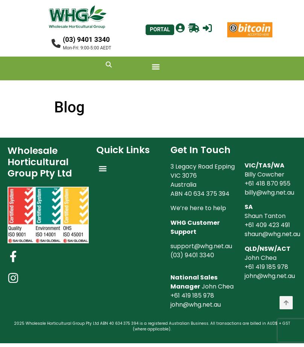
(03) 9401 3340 (86, 39)
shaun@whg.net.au (272, 234)
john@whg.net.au (195, 304)
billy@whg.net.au (269, 192)
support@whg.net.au (201, 246)
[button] (156, 66)
